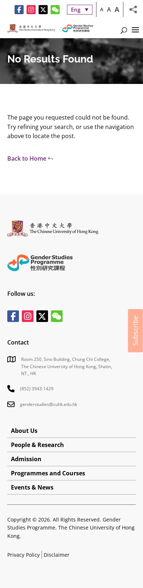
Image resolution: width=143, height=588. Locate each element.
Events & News (32, 487)
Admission (26, 459)
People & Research (37, 445)
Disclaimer (56, 554)
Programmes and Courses (48, 473)
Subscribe (135, 330)
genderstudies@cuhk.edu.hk (48, 404)
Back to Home (26, 158)
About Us (24, 431)
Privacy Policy (23, 554)
